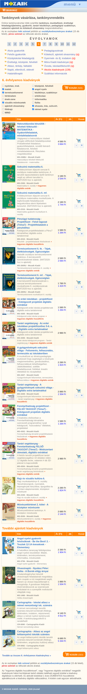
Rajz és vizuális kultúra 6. (31, 478)
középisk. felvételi (42, 86)
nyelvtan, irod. (11, 86)
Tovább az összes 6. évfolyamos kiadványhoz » (26, 655)
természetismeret (12, 92)
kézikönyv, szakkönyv (44, 92)
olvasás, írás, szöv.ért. (45, 106)
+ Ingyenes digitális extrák (40, 343)
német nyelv (39, 109)
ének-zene (8, 99)
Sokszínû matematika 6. (30, 167)
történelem (9, 96)
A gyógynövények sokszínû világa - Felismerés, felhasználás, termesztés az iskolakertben (35, 350)
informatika (39, 99)
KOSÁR (70, 88)
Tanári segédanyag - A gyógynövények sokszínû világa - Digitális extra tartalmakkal (35, 387)
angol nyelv (39, 89)
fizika (36, 102)
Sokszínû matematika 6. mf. (32, 193)
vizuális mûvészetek (14, 102)
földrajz (7, 109)
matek (6, 89)
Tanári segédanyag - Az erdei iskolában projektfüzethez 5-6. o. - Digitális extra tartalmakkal (35, 326)
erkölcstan (39, 96)
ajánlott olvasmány (13, 106)
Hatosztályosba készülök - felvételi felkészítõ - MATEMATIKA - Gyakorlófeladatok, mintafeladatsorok (31, 129)
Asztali (37, 689)
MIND (6, 112)
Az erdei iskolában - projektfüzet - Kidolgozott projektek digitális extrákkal (34, 302)
